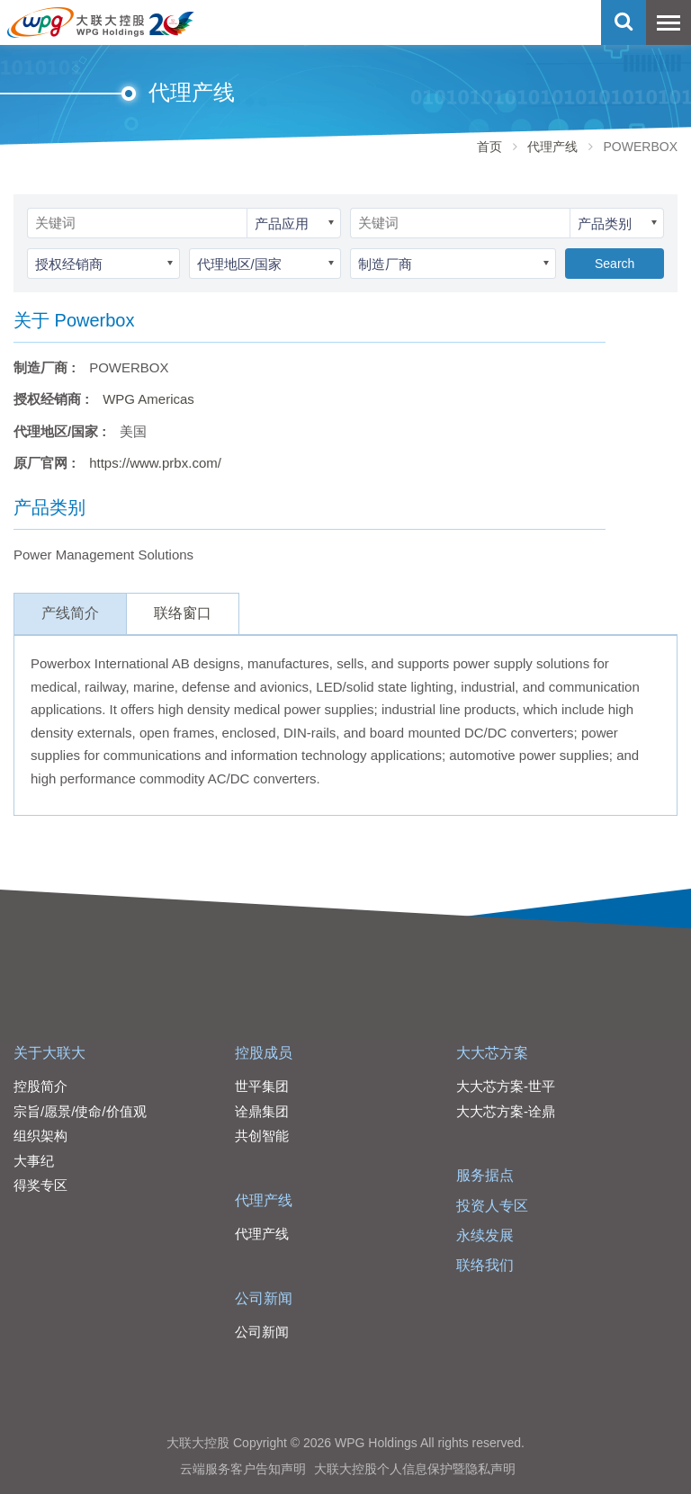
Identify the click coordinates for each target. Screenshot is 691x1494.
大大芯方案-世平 (505, 1086)
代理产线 (552, 146)
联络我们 (485, 1265)
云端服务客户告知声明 (243, 1469)
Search (614, 263)
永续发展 (485, 1235)
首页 (489, 146)
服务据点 (485, 1175)
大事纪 (33, 1160)
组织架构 (40, 1135)
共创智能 (262, 1135)
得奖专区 (40, 1185)
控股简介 (40, 1086)
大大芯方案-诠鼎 (505, 1111)
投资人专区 (492, 1205)
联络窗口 (182, 613)
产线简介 (70, 613)
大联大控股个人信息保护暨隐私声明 (415, 1469)
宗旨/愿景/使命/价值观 (80, 1111)
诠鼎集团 (262, 1111)
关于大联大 (49, 1052)
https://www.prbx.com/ (155, 462)
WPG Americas (148, 399)
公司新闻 (263, 1298)
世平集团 (262, 1086)
